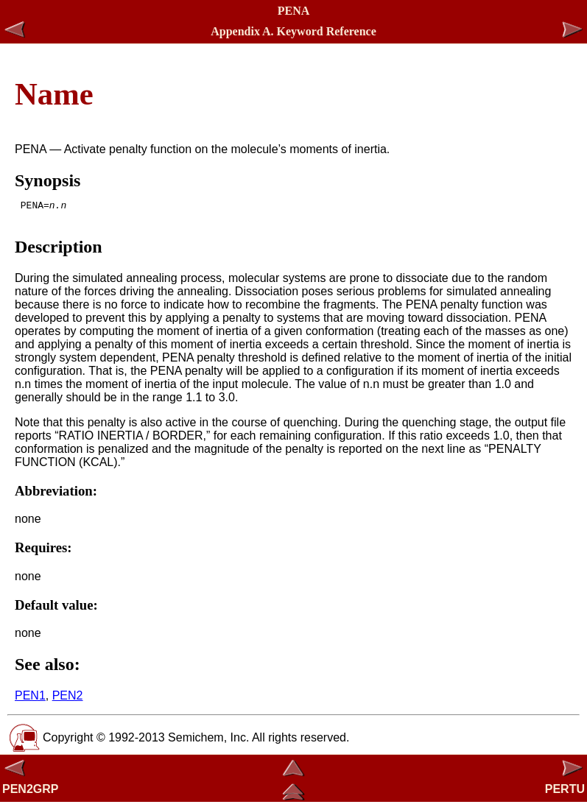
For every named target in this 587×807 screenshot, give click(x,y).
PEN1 (30, 700)
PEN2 (67, 700)
